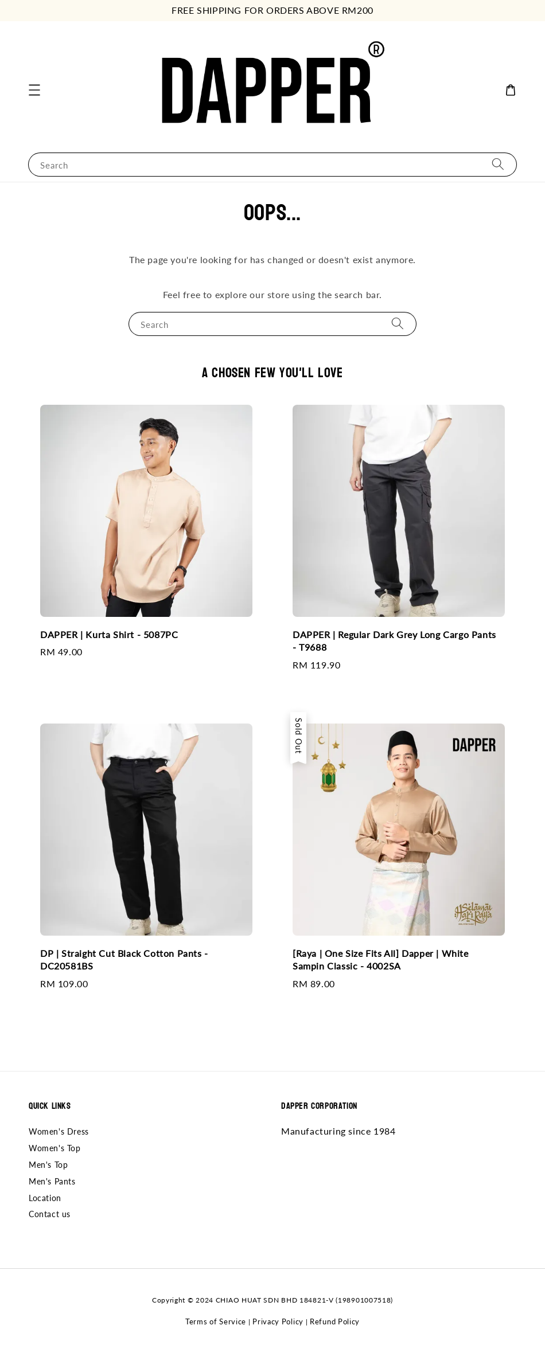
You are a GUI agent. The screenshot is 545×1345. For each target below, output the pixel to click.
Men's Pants (52, 1181)
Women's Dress (59, 1131)
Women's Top (55, 1148)
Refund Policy (335, 1321)
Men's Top (48, 1165)
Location (45, 1198)
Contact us (50, 1214)
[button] (34, 90)
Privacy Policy (277, 1321)
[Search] (498, 164)
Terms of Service (215, 1321)
